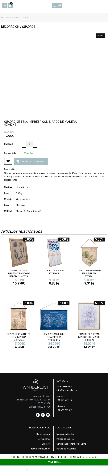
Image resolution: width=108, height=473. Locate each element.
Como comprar (43, 434)
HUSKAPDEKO (19, 456)
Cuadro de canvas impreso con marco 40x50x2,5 (89, 337)
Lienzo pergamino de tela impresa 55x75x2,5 (18, 337)
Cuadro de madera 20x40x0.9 (54, 272)
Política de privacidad (66, 448)
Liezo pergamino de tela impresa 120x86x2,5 (54, 337)
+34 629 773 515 (64, 410)
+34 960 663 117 (64, 400)
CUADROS (26, 17)
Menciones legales (65, 434)
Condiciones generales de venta (71, 443)
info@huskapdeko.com (67, 390)
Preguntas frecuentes (40, 448)
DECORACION (11, 17)
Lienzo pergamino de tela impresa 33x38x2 (89, 273)
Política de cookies (65, 438)
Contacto (46, 443)
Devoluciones (44, 438)
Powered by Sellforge (53, 456)
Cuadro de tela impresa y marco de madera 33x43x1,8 (19, 273)
